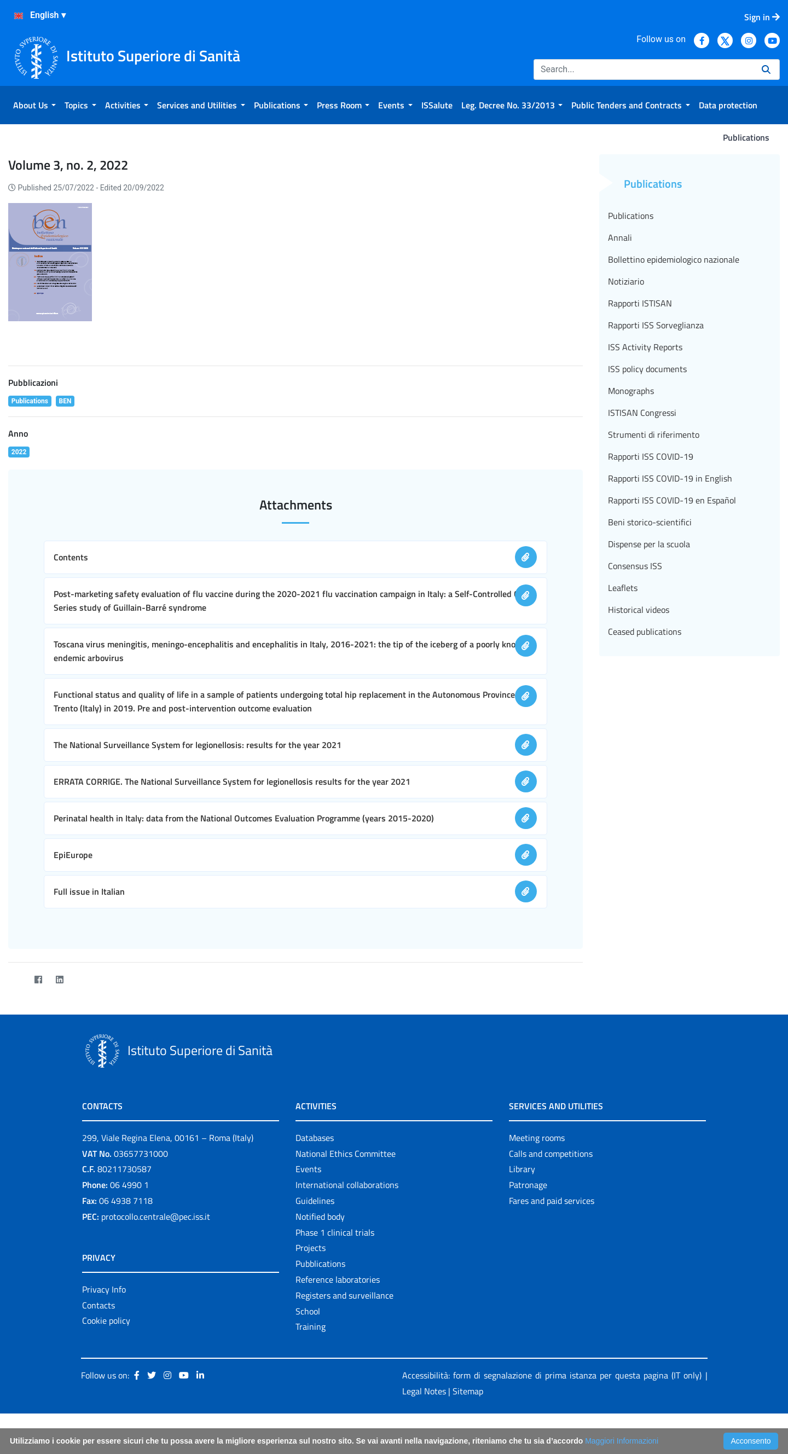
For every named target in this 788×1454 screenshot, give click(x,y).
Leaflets (623, 587)
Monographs (631, 390)
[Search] (643, 69)
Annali (620, 237)
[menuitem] (34, 105)
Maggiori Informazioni (621, 1440)
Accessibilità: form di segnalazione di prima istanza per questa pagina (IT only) (552, 1375)
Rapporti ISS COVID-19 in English (670, 478)
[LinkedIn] (59, 979)
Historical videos (638, 609)
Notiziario (626, 281)
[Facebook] (38, 979)
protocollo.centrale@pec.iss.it (155, 1216)
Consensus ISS (635, 565)
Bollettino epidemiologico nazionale (673, 259)
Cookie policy (106, 1320)
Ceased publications (644, 631)
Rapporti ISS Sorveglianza (656, 325)
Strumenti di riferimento (653, 434)
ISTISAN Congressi (642, 412)
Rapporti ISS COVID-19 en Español (672, 500)
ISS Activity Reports (645, 347)
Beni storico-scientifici (650, 522)
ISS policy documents (647, 368)
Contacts (98, 1305)
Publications (630, 215)
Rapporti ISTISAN (640, 303)
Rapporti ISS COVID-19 (650, 456)
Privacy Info (104, 1289)
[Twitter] (16, 979)
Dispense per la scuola (649, 544)
